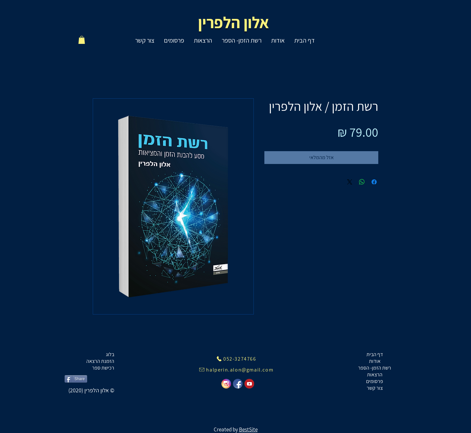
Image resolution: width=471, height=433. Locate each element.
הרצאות (374, 374)
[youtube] (249, 383)
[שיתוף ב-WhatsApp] (362, 182)
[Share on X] (350, 182)
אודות (375, 361)
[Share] (75, 379)
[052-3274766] (236, 358)
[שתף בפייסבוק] (374, 182)
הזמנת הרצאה (100, 361)
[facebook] (238, 383)
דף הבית (374, 354)
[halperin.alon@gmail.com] (236, 369)
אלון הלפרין (234, 22)
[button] (81, 40)
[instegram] (226, 383)
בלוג (110, 354)
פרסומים (374, 381)
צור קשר (375, 388)
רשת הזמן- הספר (374, 367)
